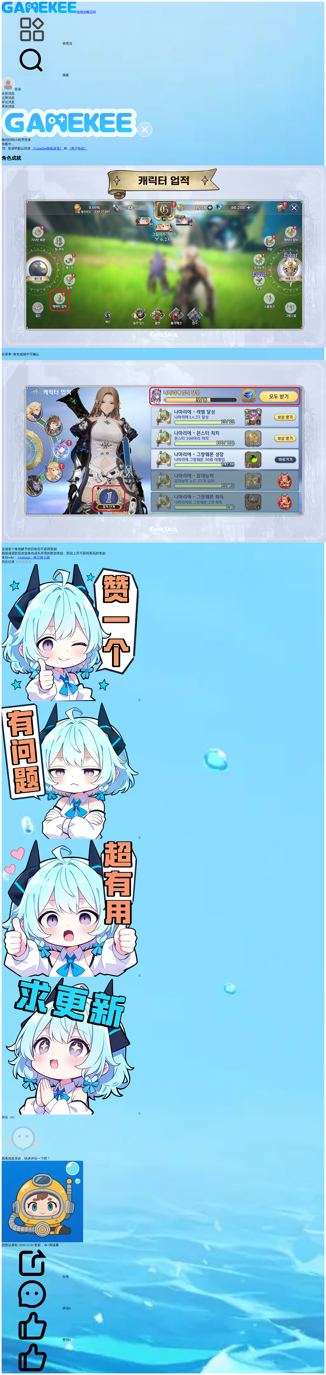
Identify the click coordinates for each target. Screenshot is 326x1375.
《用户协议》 (77, 148)
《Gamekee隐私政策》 (47, 148)
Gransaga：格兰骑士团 (33, 557)
